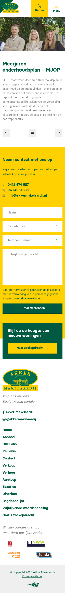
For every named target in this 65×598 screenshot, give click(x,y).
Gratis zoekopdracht (19, 515)
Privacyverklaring (32, 576)
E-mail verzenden (32, 308)
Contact (9, 458)
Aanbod (9, 437)
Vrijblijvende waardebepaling (25, 508)
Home (7, 430)
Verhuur (9, 472)
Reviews (9, 451)
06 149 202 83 (19, 190)
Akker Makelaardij (44, 572)
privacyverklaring (30, 298)
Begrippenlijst (13, 501)
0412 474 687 (18, 184)
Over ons (10, 444)
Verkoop (9, 465)
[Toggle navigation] (56, 8)
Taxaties (9, 487)
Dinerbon (10, 494)
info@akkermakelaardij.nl (27, 195)
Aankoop (9, 479)
